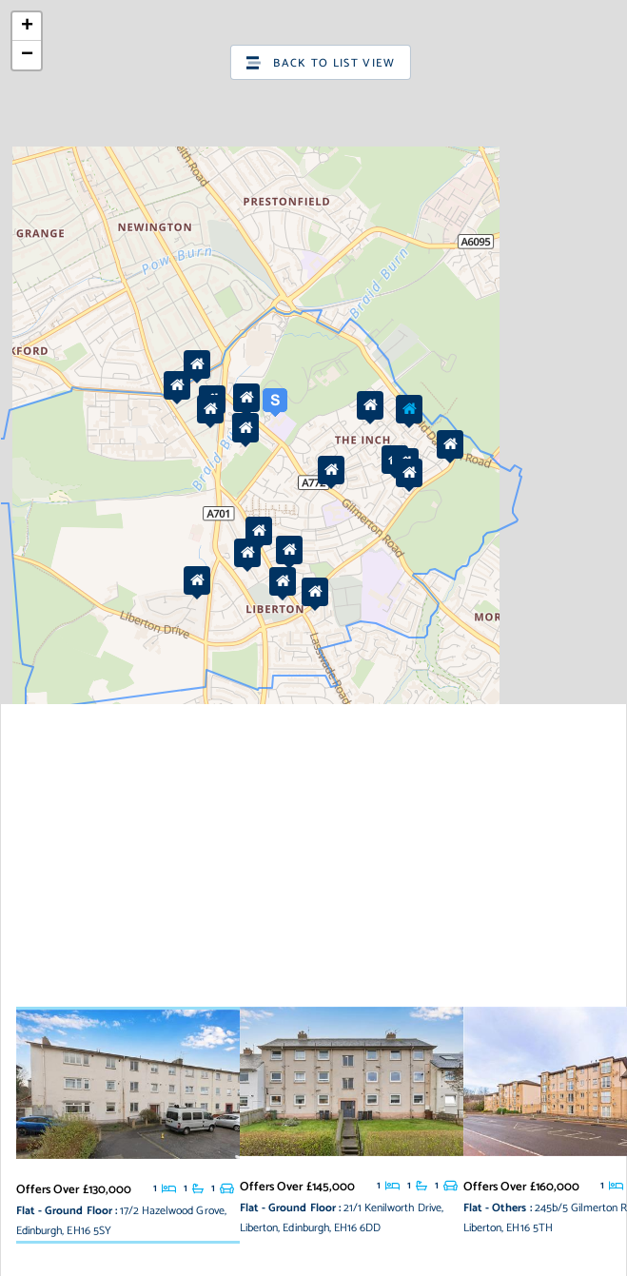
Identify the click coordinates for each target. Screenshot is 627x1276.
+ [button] (27, 26)
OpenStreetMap (526, 985)
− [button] (27, 55)
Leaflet (407, 985)
